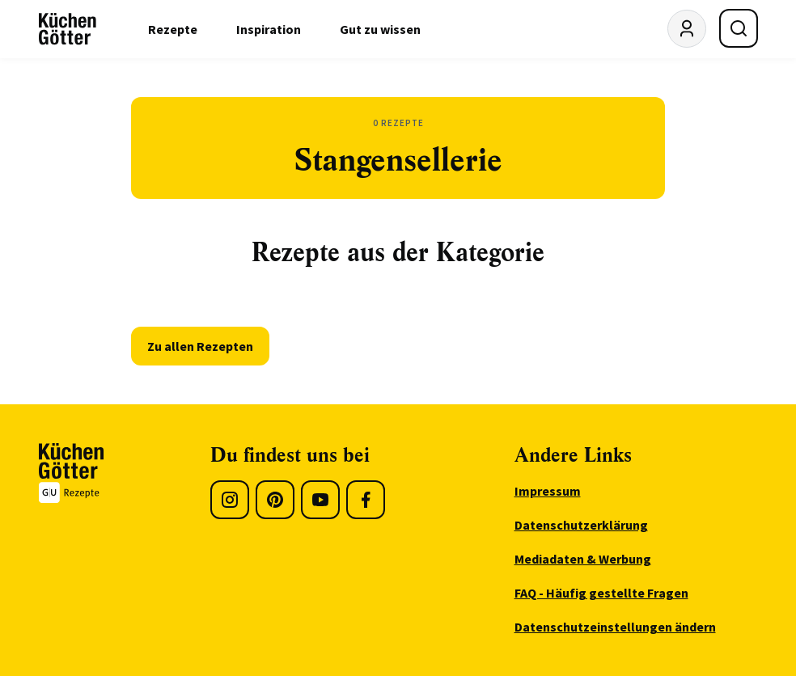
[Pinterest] (275, 499)
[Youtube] (320, 499)
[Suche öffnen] (738, 28)
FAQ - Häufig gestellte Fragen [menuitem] (601, 593)
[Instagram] (229, 499)
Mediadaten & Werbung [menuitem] (582, 559)
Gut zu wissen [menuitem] (380, 29)
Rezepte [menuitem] (172, 29)
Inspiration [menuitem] (268, 29)
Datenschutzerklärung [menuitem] (581, 525)
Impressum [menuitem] (547, 491)
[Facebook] (365, 499)
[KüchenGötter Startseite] (67, 29)
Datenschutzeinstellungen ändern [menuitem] (615, 627)
